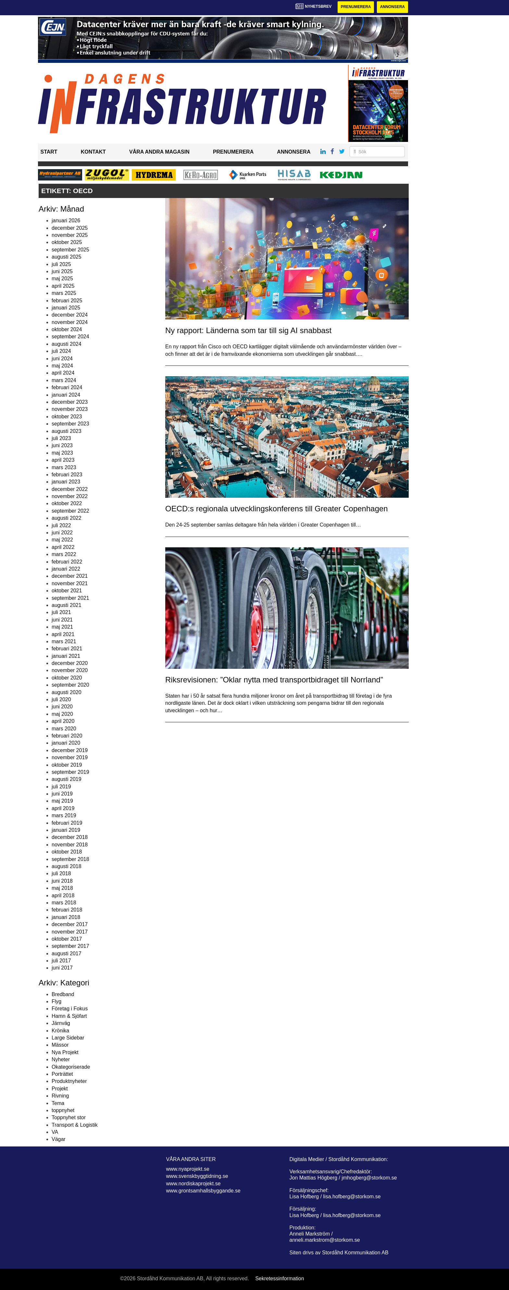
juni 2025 (62, 271)
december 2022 (70, 489)
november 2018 (70, 844)
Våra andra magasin (159, 152)
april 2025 (63, 286)
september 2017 (70, 946)
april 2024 (63, 373)
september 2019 (70, 772)
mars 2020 (64, 728)
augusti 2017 (66, 953)
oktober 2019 (67, 765)
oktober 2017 (67, 939)
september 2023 (70, 423)
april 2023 (63, 460)
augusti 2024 (66, 344)
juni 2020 (62, 707)
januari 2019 (66, 830)
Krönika (60, 1030)
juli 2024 (61, 351)
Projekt (60, 1088)
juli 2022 (61, 525)
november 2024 (70, 322)
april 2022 (63, 547)
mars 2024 (64, 380)
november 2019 (70, 757)
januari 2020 (66, 743)
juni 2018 (62, 881)
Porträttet (62, 1074)
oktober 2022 (67, 503)
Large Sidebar (68, 1037)
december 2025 (70, 228)
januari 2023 (66, 482)
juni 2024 (62, 358)
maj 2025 (62, 279)
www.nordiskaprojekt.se (193, 1183)
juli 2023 (61, 438)
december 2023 (70, 402)
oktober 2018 (67, 851)
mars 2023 (64, 467)
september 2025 (70, 249)
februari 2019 (67, 823)
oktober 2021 (67, 590)
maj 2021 (62, 627)
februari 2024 (67, 387)
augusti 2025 (66, 257)
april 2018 (63, 895)
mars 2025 (64, 293)
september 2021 (70, 598)
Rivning (60, 1095)
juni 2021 (62, 619)
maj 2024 (62, 365)
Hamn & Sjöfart (69, 1016)
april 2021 (63, 634)
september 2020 (70, 685)
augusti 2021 (66, 605)
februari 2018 (67, 910)
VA (55, 1132)
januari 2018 (66, 917)
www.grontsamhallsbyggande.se (203, 1190)
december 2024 (70, 315)
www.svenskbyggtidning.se (197, 1176)
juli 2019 (61, 786)
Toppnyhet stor (69, 1118)
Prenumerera (355, 7)
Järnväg (61, 1023)
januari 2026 (66, 220)
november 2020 (70, 670)
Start (49, 152)
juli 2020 (61, 699)
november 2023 (70, 409)
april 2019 (63, 808)
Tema (58, 1103)
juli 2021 (61, 612)
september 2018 (70, 859)
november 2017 (70, 932)
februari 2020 (67, 735)
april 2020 (63, 721)
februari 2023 (67, 474)
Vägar (59, 1139)
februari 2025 (67, 300)
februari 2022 (67, 561)
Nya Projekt (65, 1052)
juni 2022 (62, 532)
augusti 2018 (66, 866)
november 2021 (70, 583)
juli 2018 (61, 874)
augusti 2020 (66, 692)
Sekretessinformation (279, 1278)
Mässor (60, 1045)
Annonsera (392, 7)
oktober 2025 (67, 242)
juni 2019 (62, 793)
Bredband (63, 994)
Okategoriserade (71, 1067)
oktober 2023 (67, 416)
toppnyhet (63, 1110)
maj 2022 (62, 540)
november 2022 (70, 496)
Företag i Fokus (70, 1009)
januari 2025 (66, 307)
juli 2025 (61, 264)
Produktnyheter (69, 1081)
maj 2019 (62, 801)
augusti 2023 (66, 431)
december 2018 (70, 837)
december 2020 (70, 663)
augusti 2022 (66, 518)
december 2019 (70, 750)
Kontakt (93, 152)
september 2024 (70, 337)
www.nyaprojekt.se (187, 1169)
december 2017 (70, 924)
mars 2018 (64, 902)
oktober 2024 (67, 329)
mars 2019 (64, 815)
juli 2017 (61, 960)
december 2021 (70, 576)
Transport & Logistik (75, 1125)
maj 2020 (62, 714)
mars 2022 (64, 554)
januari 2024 (66, 395)
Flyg (56, 1001)
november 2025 (70, 235)
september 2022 (70, 511)
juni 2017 (62, 968)
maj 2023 (62, 453)
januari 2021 (66, 656)
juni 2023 (62, 445)
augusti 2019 (66, 779)
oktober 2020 (67, 677)
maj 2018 (62, 888)
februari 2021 (67, 649)
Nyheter (61, 1059)
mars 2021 (64, 641)
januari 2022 (66, 569)
